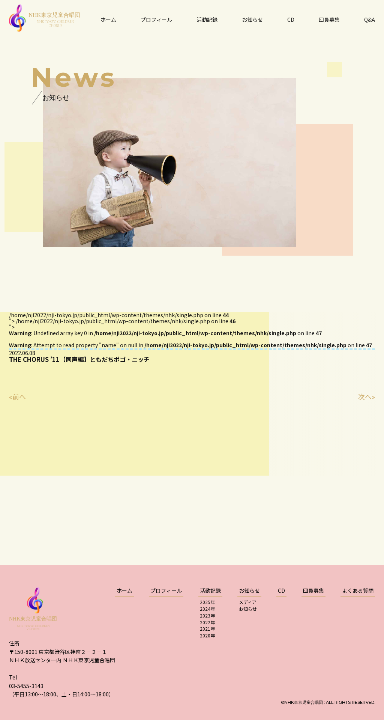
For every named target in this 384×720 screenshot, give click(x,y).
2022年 (207, 622)
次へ (365, 396)
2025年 (207, 602)
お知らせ (248, 609)
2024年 (207, 609)
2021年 (207, 628)
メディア (247, 602)
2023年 (207, 615)
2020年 (207, 635)
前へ (19, 396)
